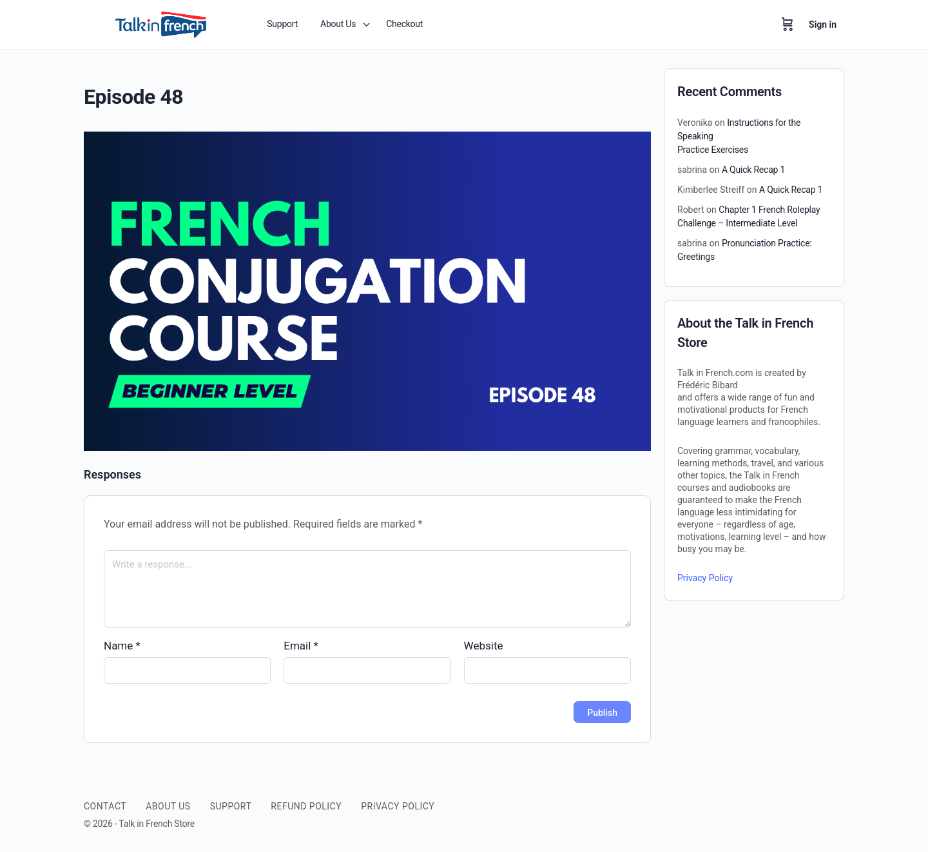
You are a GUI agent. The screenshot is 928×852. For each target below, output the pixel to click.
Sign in (822, 24)
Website (483, 645)
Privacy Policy (705, 578)
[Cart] (787, 24)
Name (122, 645)
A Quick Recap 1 (753, 169)
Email (301, 645)
